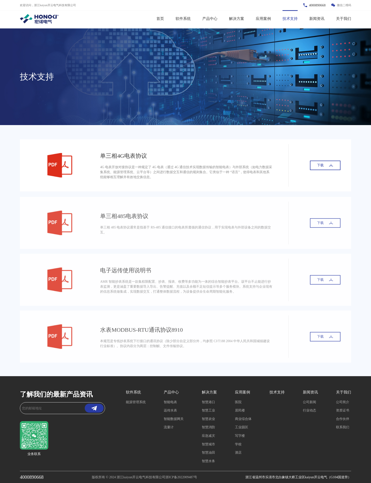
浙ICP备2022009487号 (181, 477)
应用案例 (263, 19)
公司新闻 (309, 402)
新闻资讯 (316, 19)
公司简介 (342, 402)
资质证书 (342, 410)
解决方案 (236, 19)
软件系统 (183, 19)
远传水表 (170, 410)
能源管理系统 (136, 402)
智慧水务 (208, 461)
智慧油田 (208, 452)
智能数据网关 (174, 419)
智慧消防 (208, 427)
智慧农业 (208, 419)
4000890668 (32, 477)
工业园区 (241, 427)
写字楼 (240, 436)
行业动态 (309, 410)
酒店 (238, 452)
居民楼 (240, 410)
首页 (160, 19)
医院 (238, 402)
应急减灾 (208, 436)
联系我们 (342, 427)
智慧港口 (208, 402)
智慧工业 (208, 410)
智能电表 (170, 402)
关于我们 (343, 19)
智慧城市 (208, 444)
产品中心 (209, 19)
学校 (238, 444)
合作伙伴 (342, 419)
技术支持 (290, 19)
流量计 (169, 427)
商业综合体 (243, 419)
